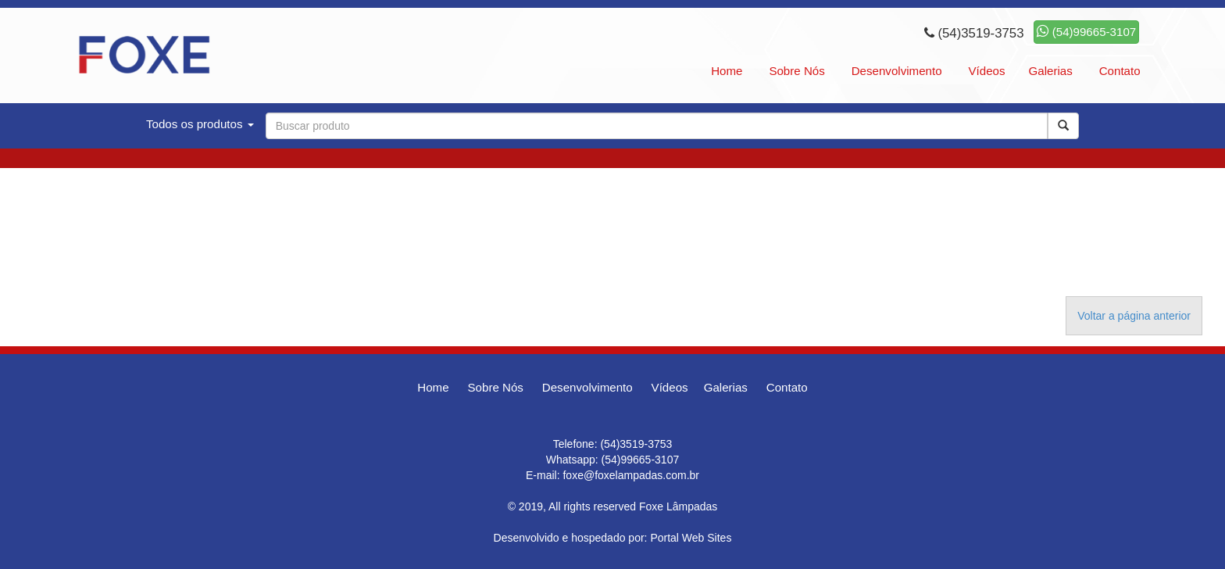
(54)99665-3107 (1087, 31)
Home (726, 70)
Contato (1120, 70)
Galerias (1051, 70)
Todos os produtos (200, 124)
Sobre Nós (796, 70)
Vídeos (986, 70)
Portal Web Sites (690, 537)
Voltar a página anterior (1134, 316)
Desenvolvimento (897, 70)
